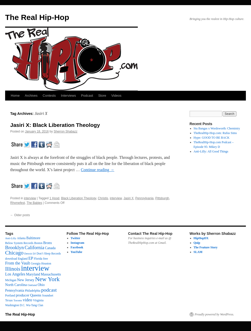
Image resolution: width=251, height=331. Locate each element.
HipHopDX (201, 238)
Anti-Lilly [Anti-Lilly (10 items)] (10, 238)
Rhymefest (17, 203)
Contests (49, 95)
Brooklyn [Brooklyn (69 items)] (14, 247)
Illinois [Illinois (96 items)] (12, 269)
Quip (197, 243)
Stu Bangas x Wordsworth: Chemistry (217, 128)
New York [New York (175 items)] (47, 279)
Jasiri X (128, 198)
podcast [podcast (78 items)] (49, 290)
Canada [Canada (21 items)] (50, 248)
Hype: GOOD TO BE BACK (211, 137)
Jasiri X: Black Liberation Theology (55, 125)
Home (15, 95)
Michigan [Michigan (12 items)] (10, 280)
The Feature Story (206, 247)
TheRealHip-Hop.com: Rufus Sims (215, 133)
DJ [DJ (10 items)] (34, 253)
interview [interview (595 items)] (35, 268)
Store (102, 95)
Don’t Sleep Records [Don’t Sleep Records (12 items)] (49, 253)
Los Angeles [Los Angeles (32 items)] (15, 274)
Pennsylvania (144, 198)
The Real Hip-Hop (37, 17)
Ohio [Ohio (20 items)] (41, 285)
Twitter (75, 238)
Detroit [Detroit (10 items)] (28, 253)
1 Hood (54, 198)
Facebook (77, 247)
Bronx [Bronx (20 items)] (47, 243)
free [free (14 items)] (45, 258)
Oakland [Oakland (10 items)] (32, 285)
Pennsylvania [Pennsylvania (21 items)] (14, 290)
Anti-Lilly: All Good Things (211, 151)
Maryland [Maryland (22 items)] (33, 274)
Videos (116, 95)
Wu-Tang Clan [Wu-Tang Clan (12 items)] (34, 305)
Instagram (77, 243)
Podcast (87, 95)
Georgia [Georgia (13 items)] (35, 263)
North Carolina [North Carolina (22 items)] (16, 285)
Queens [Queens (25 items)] (35, 295)
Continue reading (97, 170)
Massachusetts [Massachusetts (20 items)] (51, 274)
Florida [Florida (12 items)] (38, 258)
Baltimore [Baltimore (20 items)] (33, 238)
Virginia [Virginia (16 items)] (38, 300)
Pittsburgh (162, 198)
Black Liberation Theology (78, 198)
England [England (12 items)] (23, 258)
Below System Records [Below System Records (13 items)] (19, 243)
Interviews (68, 95)
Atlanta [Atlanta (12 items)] (21, 238)
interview (30, 198)
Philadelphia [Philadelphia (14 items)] (32, 290)
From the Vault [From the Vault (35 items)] (17, 263)
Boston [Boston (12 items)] (38, 243)
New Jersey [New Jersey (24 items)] (25, 280)
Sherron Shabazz (66, 131)
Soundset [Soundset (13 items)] (47, 295)
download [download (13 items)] (11, 258)
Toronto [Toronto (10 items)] (17, 300)
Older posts (20, 215)
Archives (31, 95)
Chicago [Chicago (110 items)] (14, 253)
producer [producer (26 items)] (22, 295)
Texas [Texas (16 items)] (9, 300)
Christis (103, 198)
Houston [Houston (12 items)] (46, 263)
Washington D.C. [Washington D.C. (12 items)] (15, 305)
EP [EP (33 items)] (30, 258)
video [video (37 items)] (27, 299)
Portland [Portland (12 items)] (10, 295)
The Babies (34, 203)
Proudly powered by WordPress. (214, 314)
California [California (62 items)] (34, 247)
